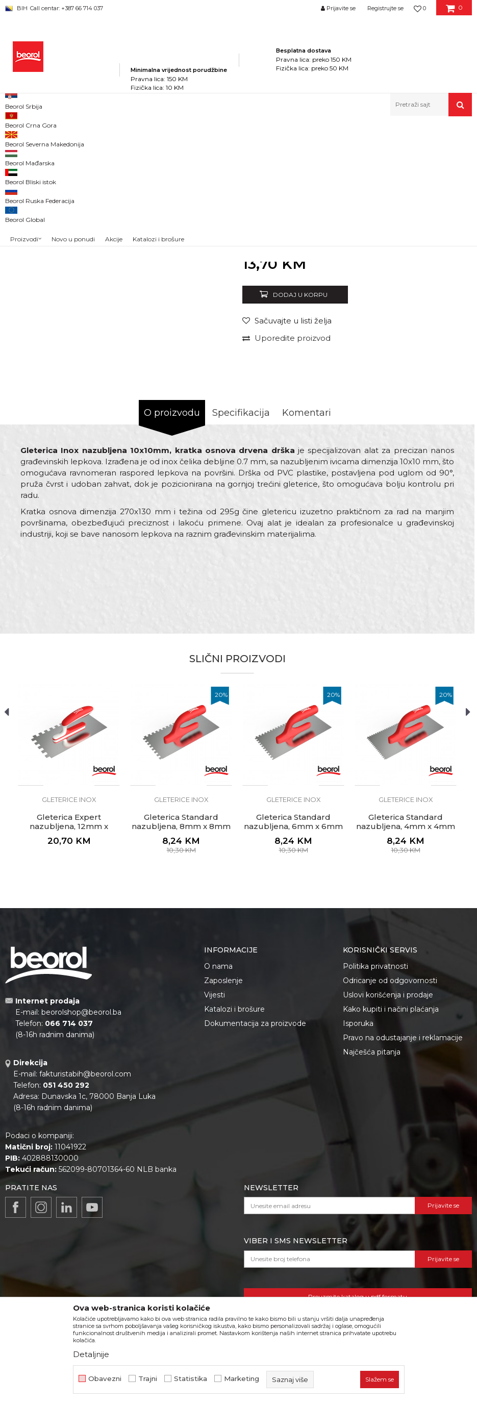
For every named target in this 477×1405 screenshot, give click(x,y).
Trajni (147, 1379)
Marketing (241, 1379)
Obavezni (104, 1379)
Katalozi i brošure (234, 1140)
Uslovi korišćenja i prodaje (388, 1126)
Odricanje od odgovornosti (390, 1112)
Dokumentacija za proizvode (255, 1155)
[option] (34, 223)
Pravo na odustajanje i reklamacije (403, 1169)
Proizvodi (106, 138)
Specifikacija (241, 544)
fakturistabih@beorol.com (85, 1205)
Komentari (306, 544)
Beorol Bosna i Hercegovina (45, 138)
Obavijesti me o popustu (428, 384)
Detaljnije (91, 1354)
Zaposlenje (223, 1112)
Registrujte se (385, 8)
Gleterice (239, 138)
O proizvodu (172, 544)
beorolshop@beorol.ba (81, 1143)
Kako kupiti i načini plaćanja (391, 1140)
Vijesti (214, 1126)
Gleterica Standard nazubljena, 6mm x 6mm (293, 953)
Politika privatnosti (375, 1097)
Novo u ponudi (73, 107)
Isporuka (358, 1155)
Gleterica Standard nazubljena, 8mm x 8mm (181, 953)
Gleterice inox (278, 138)
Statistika (190, 1379)
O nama (218, 1097)
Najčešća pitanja (371, 1183)
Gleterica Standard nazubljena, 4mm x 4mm (405, 953)
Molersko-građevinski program (173, 138)
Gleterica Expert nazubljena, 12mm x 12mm (69, 958)
